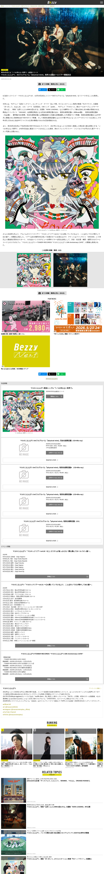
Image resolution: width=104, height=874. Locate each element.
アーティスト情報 (94, 688)
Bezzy (2, 6)
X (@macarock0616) (11, 707)
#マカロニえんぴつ (51, 379)
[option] (34, 270)
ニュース (8, 6)
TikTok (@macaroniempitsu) (13, 714)
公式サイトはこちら (54, 452)
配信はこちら (55, 396)
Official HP (7, 704)
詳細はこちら (51, 576)
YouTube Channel (10, 712)
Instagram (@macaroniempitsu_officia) (17, 709)
